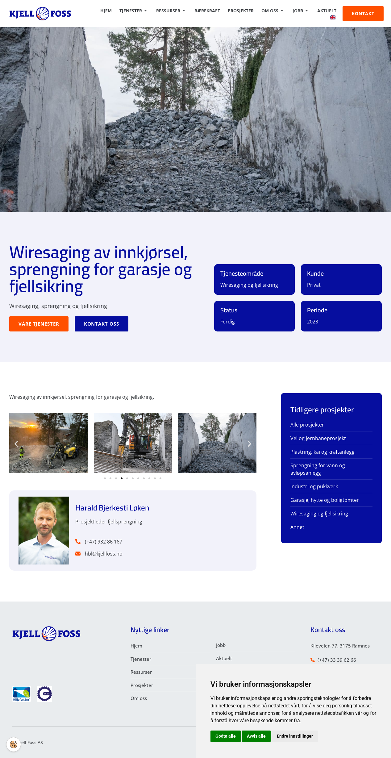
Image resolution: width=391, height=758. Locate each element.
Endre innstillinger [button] (295, 736)
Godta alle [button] (225, 736)
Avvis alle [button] (256, 736)
